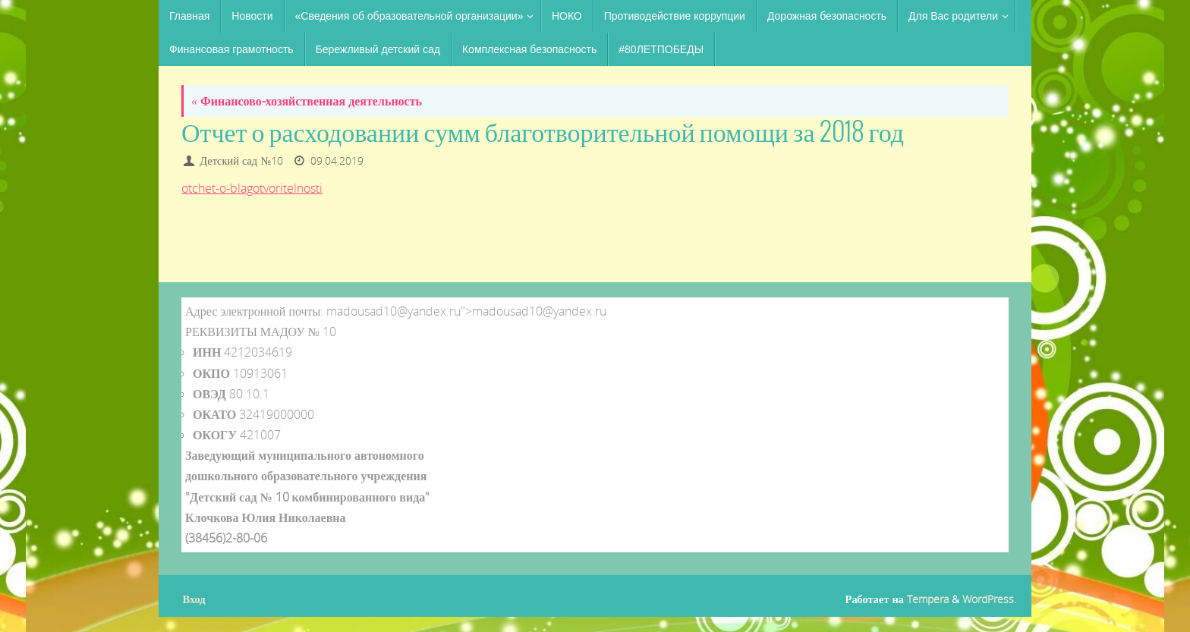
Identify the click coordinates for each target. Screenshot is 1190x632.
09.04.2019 (337, 160)
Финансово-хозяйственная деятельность (306, 101)
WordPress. (989, 599)
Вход (194, 599)
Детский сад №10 (241, 160)
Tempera (928, 599)
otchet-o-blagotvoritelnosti (252, 188)
